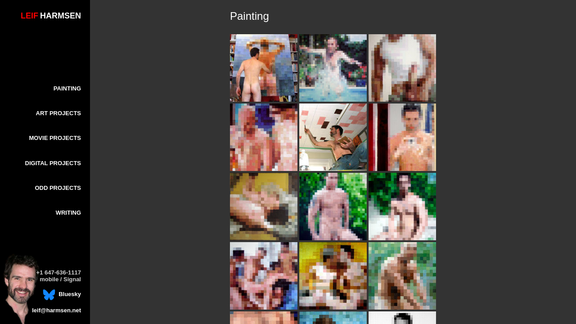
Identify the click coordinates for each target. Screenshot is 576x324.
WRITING (68, 212)
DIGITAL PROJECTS (53, 163)
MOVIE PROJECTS (55, 138)
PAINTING (67, 88)
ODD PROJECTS (58, 187)
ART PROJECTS (58, 113)
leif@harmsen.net (56, 310)
